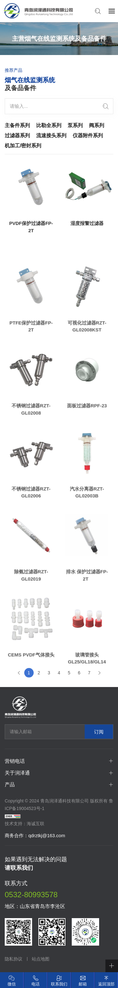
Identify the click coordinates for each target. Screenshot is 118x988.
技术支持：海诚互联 (24, 823)
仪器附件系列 (88, 135)
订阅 (99, 731)
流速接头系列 (51, 135)
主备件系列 (17, 125)
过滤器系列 (17, 135)
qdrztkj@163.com (46, 835)
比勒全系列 (48, 125)
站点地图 (40, 958)
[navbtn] (112, 10)
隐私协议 (13, 958)
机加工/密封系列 (23, 145)
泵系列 (75, 125)
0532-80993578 (31, 894)
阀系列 (96, 125)
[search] (106, 106)
